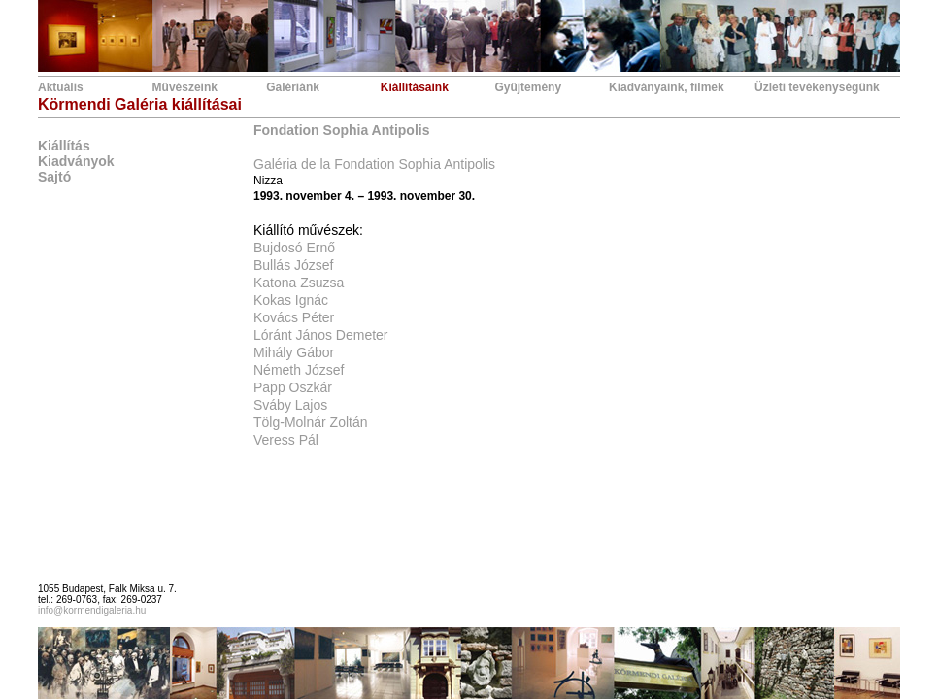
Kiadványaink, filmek (666, 87)
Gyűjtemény (527, 87)
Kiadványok (76, 161)
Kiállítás (64, 145)
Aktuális (61, 87)
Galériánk (292, 87)
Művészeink (185, 87)
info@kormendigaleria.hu (92, 610)
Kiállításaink (415, 87)
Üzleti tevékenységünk (817, 87)
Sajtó (54, 176)
